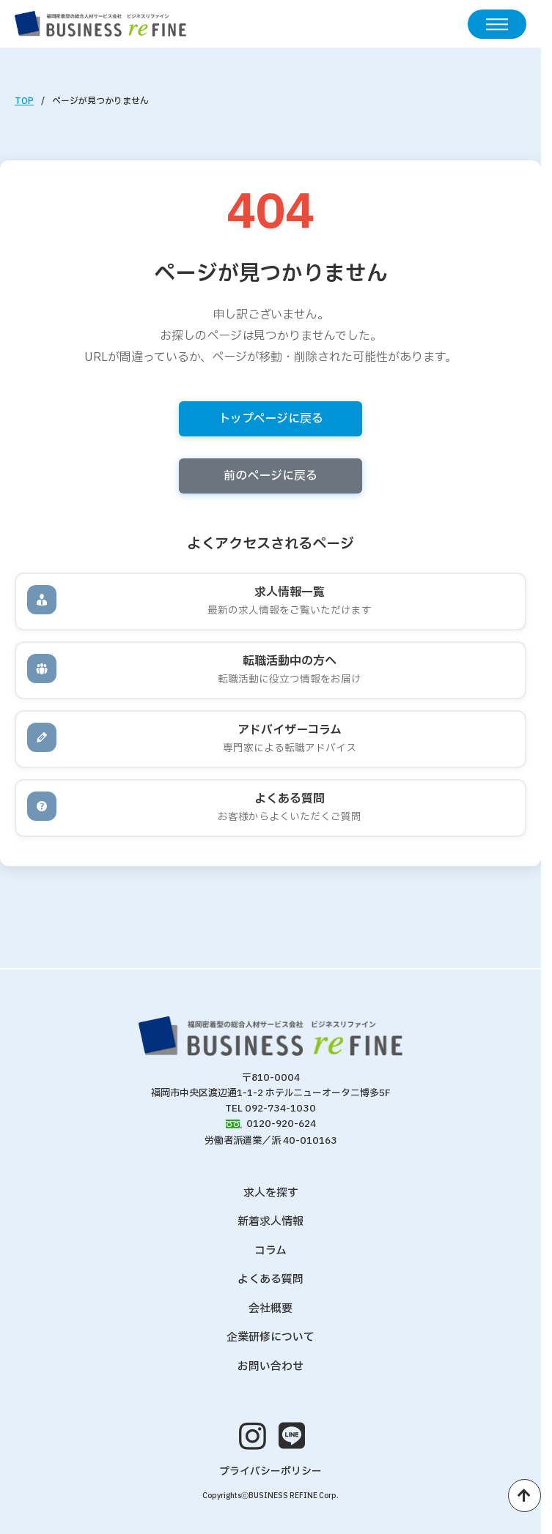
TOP (24, 101)
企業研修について (270, 1337)
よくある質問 (270, 1279)
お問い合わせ (270, 1366)
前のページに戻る (270, 476)
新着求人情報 (270, 1221)
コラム (270, 1251)
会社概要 (270, 1308)
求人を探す (270, 1193)
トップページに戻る (270, 419)
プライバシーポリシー (270, 1471)
